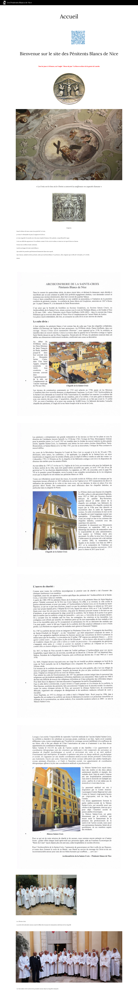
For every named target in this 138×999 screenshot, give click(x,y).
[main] (69, 16)
